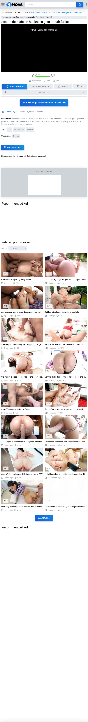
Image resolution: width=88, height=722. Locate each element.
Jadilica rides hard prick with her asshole (62, 312)
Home (17, 12)
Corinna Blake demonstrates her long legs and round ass (66, 377)
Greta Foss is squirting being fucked (16, 279)
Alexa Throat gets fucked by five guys (16, 409)
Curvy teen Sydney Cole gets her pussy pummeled (65, 279)
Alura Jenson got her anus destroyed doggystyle (21, 312)
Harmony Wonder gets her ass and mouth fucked (21, 507)
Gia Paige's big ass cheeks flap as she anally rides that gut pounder (22, 377)
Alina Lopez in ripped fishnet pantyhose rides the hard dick (22, 442)
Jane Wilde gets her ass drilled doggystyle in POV (22, 474)
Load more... (44, 518)
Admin (8, 112)
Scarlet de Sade (36, 112)
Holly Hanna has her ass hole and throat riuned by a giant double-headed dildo (66, 474)
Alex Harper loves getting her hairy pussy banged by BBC (22, 344)
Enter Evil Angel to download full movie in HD (44, 102)
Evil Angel (20, 112)
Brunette (30, 129)
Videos (25, 12)
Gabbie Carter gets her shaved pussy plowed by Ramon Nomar (66, 409)
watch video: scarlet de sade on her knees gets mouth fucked (56, 12)
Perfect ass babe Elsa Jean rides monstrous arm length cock (66, 442)
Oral (9, 129)
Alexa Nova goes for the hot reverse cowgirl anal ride (66, 344)
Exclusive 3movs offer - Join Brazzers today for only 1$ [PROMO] (27, 17)
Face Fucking (19, 129)
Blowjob (16, 136)
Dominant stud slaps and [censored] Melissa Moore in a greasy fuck (66, 507)
